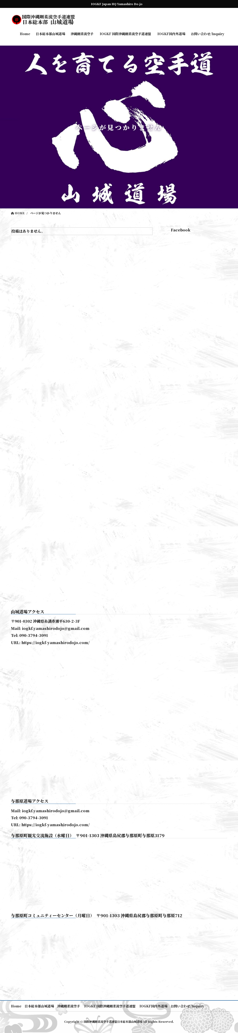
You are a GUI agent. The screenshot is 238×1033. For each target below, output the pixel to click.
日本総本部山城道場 (39, 1006)
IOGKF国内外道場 (153, 1006)
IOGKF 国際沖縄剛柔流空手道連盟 (110, 1006)
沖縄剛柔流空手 (69, 1006)
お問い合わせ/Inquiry (188, 1006)
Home (16, 1006)
